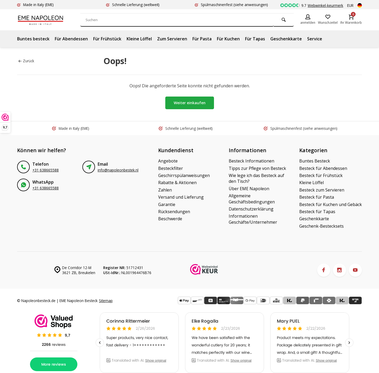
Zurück (26, 60)
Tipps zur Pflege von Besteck (257, 168)
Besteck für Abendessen (323, 168)
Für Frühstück (107, 39)
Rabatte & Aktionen (177, 182)
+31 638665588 (45, 170)
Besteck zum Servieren (321, 190)
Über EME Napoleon (249, 189)
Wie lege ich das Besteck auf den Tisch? (256, 178)
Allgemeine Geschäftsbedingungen (252, 198)
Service (314, 39)
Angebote (168, 161)
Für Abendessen (71, 39)
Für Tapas (255, 39)
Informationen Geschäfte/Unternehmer (253, 219)
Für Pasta (202, 39)
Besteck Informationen (251, 161)
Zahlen (165, 190)
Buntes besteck (33, 39)
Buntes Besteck (314, 161)
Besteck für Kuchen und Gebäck (330, 204)
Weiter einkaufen (190, 102)
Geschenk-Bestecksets (321, 226)
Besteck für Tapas (317, 211)
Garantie (166, 204)
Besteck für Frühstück (321, 175)
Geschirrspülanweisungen (184, 175)
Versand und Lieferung (181, 197)
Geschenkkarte (286, 39)
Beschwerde (170, 219)
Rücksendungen (174, 211)
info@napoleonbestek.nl (118, 170)
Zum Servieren (172, 39)
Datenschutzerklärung (251, 209)
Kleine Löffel (139, 39)
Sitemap (106, 300)
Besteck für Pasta (316, 197)
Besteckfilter (170, 168)
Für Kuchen (228, 39)
